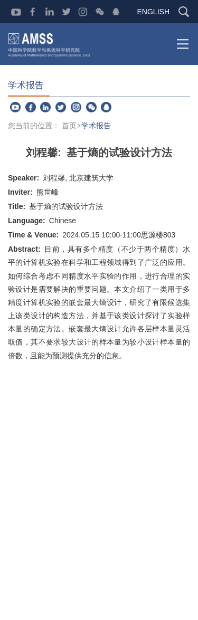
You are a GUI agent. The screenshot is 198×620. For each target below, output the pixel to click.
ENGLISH (153, 11)
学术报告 (96, 125)
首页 (69, 125)
